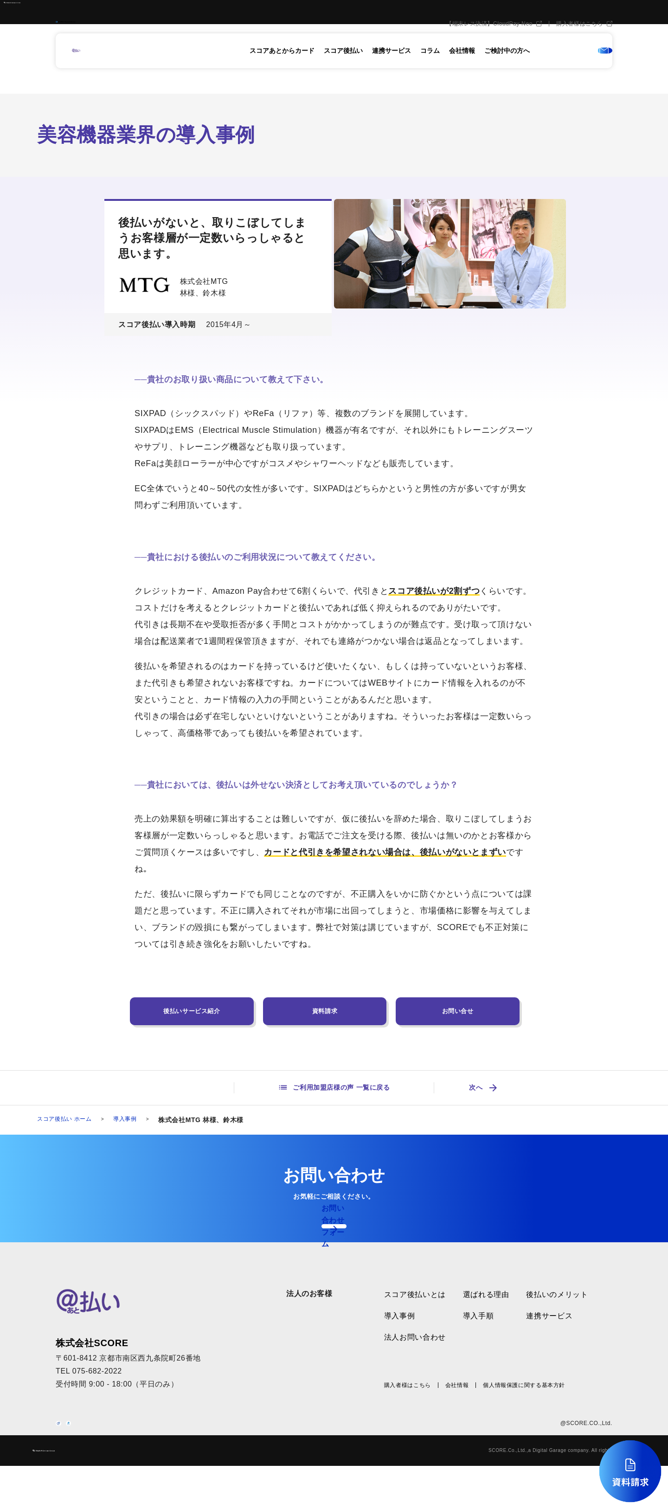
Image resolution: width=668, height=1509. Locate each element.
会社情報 (462, 68)
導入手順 (478, 1335)
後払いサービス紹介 (191, 1011)
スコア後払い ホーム (68, 1120)
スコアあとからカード (282, 68)
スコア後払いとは (415, 1314)
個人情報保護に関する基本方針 (524, 1404)
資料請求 (325, 1011)
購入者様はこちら (579, 41)
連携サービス (391, 68)
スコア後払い (343, 68)
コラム (430, 68)
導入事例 (135, 1120)
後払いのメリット (557, 1314)
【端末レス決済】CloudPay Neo (489, 41)
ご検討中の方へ (507, 68)
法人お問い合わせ (415, 1356)
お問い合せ (458, 1011)
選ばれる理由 (486, 1314)
